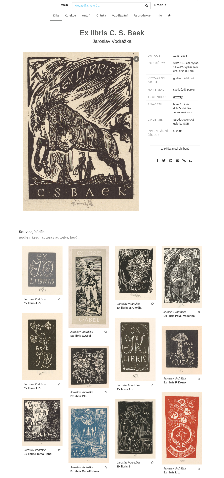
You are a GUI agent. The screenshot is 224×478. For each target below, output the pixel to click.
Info (159, 23)
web (64, 13)
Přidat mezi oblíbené (175, 156)
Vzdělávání (120, 23)
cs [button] (200, 6)
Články (101, 23)
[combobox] (111, 13)
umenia (160, 13)
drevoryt (178, 104)
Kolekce (70, 23)
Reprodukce (142, 23)
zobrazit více (182, 120)
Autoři (86, 23)
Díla (56, 23)
